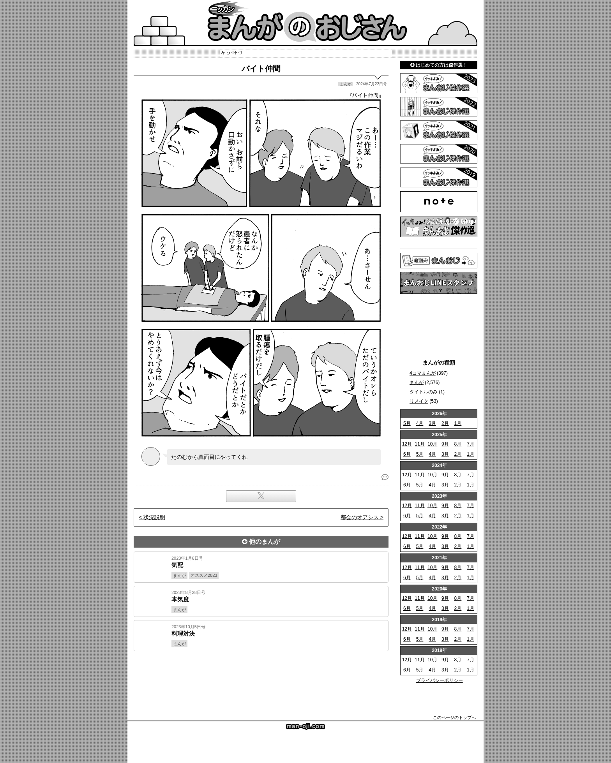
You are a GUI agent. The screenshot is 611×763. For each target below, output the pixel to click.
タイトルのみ (424, 392)
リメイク (419, 401)
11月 (419, 444)
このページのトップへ (454, 717)
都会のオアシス (360, 517)
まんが (417, 382)
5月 (407, 423)
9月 (445, 444)
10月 (432, 444)
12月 (407, 444)
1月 (458, 423)
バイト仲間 (261, 68)
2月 (445, 423)
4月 (420, 423)
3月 (432, 423)
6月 (407, 454)
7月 (470, 444)
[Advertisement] (261, 677)
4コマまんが (423, 373)
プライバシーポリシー (439, 680)
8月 (458, 444)
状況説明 (154, 517)
